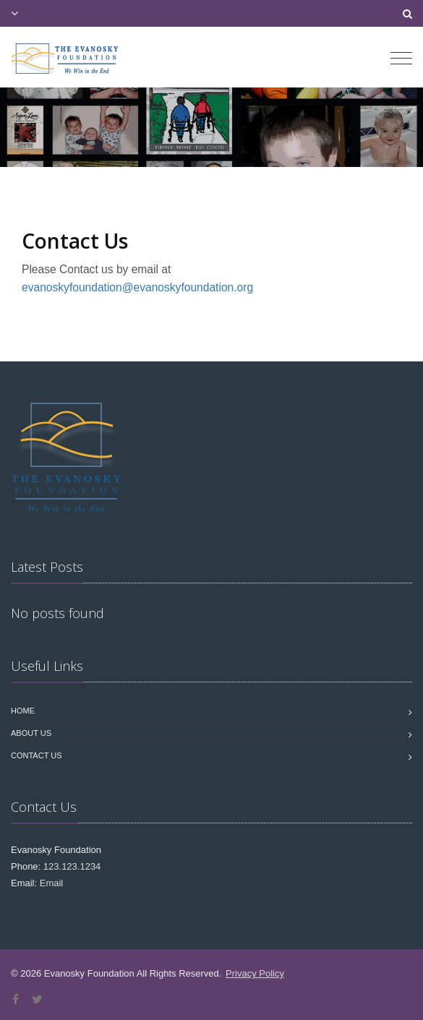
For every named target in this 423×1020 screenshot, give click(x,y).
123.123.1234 (72, 866)
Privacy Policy (255, 973)
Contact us (36, 755)
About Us (31, 733)
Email (52, 883)
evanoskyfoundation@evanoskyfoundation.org (137, 287)
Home (23, 710)
